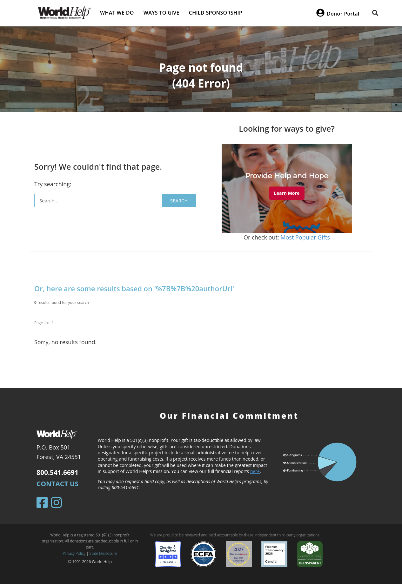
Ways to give (161, 12)
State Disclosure (103, 553)
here (255, 471)
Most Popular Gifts (305, 237)
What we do (117, 12)
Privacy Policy (74, 553)
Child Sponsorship (215, 12)
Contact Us (57, 483)
